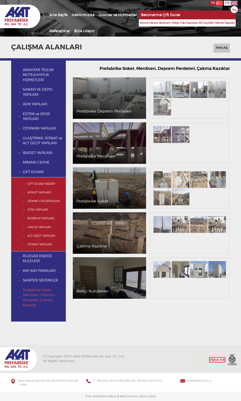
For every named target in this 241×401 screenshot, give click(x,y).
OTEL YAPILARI (37, 209)
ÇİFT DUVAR (33, 172)
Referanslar (59, 31)
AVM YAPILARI (35, 104)
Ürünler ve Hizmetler (118, 15)
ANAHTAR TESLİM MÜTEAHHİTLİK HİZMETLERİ (38, 75)
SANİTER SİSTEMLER (40, 280)
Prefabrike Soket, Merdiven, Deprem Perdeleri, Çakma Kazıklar (39, 297)
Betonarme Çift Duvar (161, 15)
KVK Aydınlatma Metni (101, 396)
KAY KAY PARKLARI (39, 271)
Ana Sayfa (58, 15)
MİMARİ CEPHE (36, 162)
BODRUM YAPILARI (40, 218)
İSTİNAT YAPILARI (39, 244)
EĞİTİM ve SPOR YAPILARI (36, 116)
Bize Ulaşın (84, 31)
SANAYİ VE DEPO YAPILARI (37, 92)
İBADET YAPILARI (37, 153)
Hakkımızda (83, 15)
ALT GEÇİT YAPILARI (41, 235)
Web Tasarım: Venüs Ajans (138, 396)
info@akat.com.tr (199, 380)
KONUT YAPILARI (39, 192)
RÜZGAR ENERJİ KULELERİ (37, 258)
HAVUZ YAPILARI (39, 227)
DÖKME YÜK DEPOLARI (43, 201)
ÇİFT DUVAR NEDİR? (41, 183)
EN (231, 3)
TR (217, 3)
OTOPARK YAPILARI (39, 128)
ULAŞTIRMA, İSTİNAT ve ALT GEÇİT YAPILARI (42, 141)
